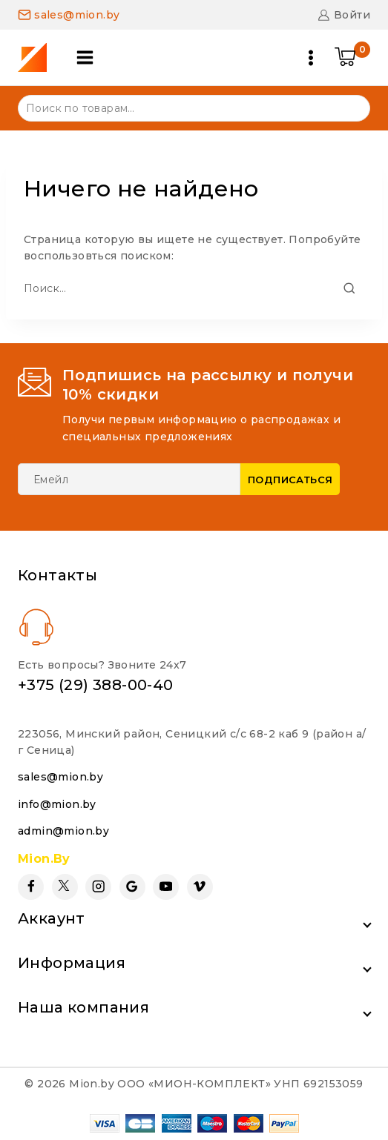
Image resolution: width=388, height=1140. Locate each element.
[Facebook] (31, 887)
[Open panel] (85, 57)
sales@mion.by (60, 776)
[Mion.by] (37, 57)
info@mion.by (57, 804)
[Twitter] (65, 887)
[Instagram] (98, 887)
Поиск (349, 107)
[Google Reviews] (132, 887)
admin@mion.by (63, 831)
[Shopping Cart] (352, 58)
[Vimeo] (200, 887)
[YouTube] (166, 887)
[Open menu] (311, 58)
